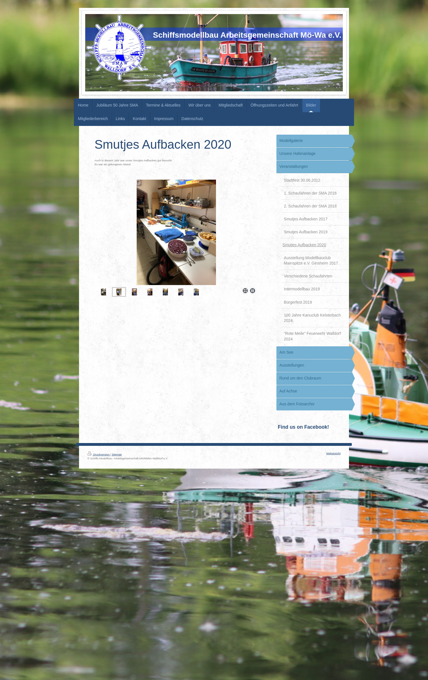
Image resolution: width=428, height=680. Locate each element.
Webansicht (333, 453)
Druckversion (98, 454)
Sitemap (117, 454)
